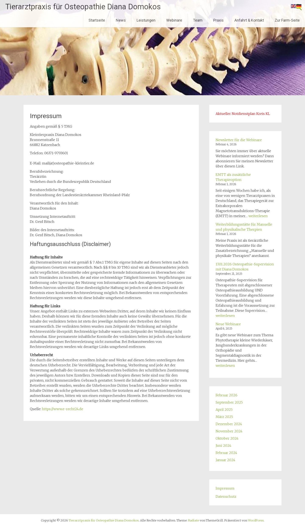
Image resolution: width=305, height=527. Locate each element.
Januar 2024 (225, 460)
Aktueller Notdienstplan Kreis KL (243, 114)
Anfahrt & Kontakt (249, 20)
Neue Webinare (228, 324)
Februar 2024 (226, 453)
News (121, 20)
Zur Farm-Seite (287, 20)
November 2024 (229, 431)
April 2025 (224, 409)
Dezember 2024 (229, 424)
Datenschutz (226, 496)
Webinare (174, 20)
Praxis (218, 20)
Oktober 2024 (227, 438)
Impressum (225, 488)
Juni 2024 (223, 445)
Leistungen (146, 20)
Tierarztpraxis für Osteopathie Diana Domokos (83, 6)
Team (197, 20)
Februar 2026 (226, 395)
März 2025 (224, 417)
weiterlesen (258, 216)
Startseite (97, 20)
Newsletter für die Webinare (239, 140)
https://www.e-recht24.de (62, 409)
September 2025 (229, 402)
